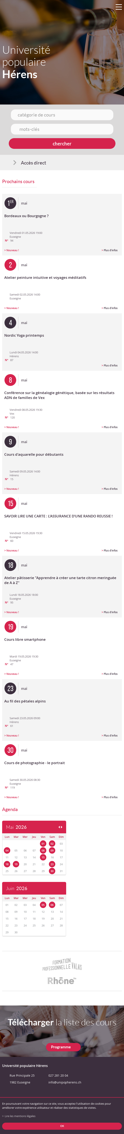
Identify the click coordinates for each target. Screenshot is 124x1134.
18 (7, 864)
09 (52, 850)
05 (43, 905)
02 (52, 844)
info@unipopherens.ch (64, 1082)
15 (43, 857)
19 (16, 864)
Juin (16, 888)
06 (52, 905)
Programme (61, 1047)
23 (52, 864)
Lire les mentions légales (20, 1116)
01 (43, 844)
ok (62, 1126)
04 (7, 850)
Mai (16, 827)
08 (43, 850)
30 (52, 871)
